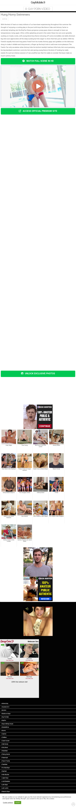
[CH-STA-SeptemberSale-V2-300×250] (38, 589)
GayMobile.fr (38, 2)
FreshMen (4, 764)
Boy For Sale (5, 717)
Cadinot (3, 734)
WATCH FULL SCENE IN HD (38, 61)
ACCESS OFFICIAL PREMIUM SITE (38, 111)
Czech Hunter (5, 740)
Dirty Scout (4, 747)
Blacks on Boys (5, 713)
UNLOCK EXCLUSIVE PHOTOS (38, 373)
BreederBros (5, 727)
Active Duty (4, 703)
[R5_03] (38, 621)
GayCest (4, 771)
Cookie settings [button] (8, 802)
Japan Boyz (4, 778)
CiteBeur (4, 737)
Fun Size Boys (5, 767)
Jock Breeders (5, 781)
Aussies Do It (5, 707)
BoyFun (4, 19)
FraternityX (4, 757)
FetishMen (4, 750)
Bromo (3, 730)
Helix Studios (5, 774)
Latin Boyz (4, 784)
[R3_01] (38, 562)
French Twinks (5, 761)
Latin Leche (4, 788)
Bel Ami (3, 710)
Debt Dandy (4, 744)
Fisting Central (5, 754)
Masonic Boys (5, 791)
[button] (38, 9)
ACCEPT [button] (17, 802)
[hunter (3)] (38, 417)
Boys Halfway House (7, 723)
